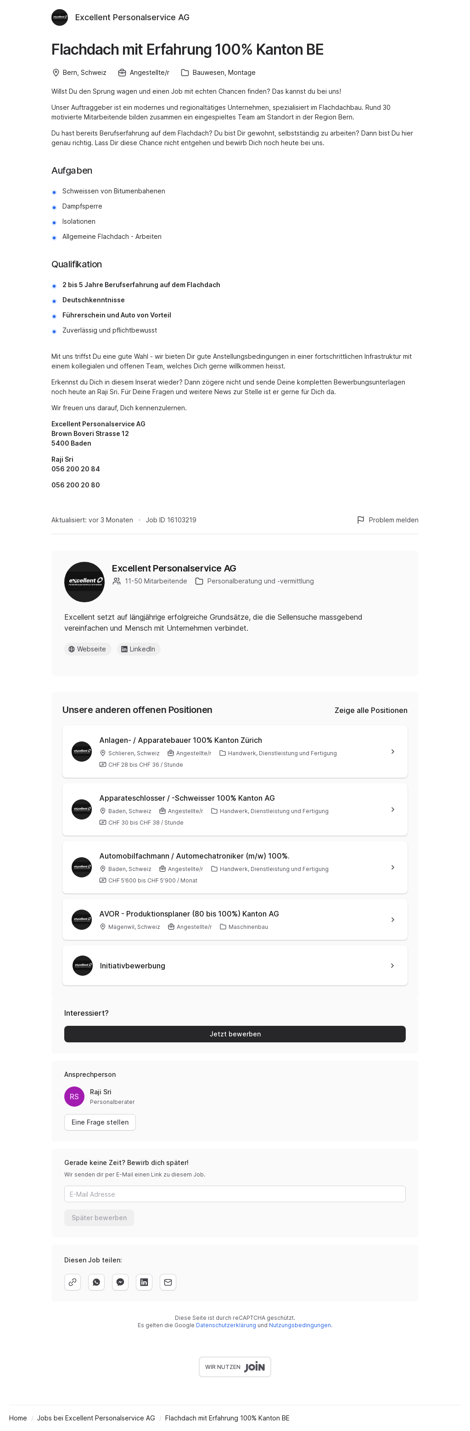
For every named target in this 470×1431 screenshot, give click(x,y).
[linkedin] (144, 1282)
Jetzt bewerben (235, 1034)
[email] (168, 1282)
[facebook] (120, 1282)
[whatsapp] (96, 1282)
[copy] (72, 1282)
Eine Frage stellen (100, 1122)
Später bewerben (99, 1218)
